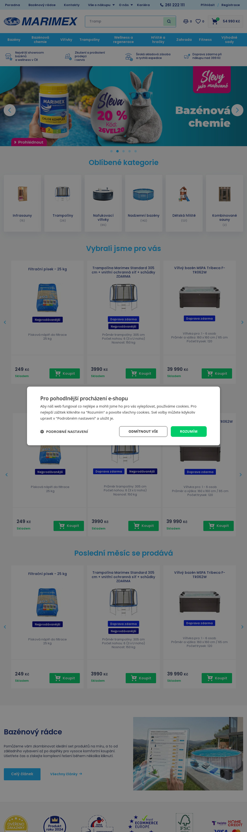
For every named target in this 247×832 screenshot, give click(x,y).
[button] (64, 431)
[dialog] (123, 416)
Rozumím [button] (189, 431)
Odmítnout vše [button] (143, 431)
